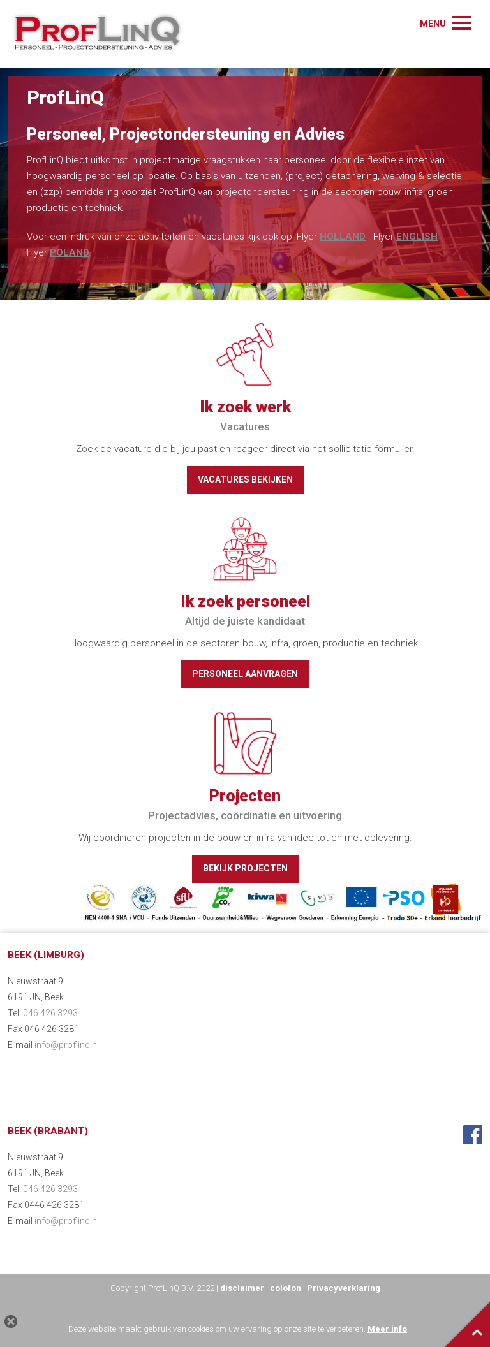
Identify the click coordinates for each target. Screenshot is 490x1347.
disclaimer (242, 1288)
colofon (285, 1288)
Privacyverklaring (343, 1288)
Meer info (387, 1329)
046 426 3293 (50, 1013)
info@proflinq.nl (66, 1045)
